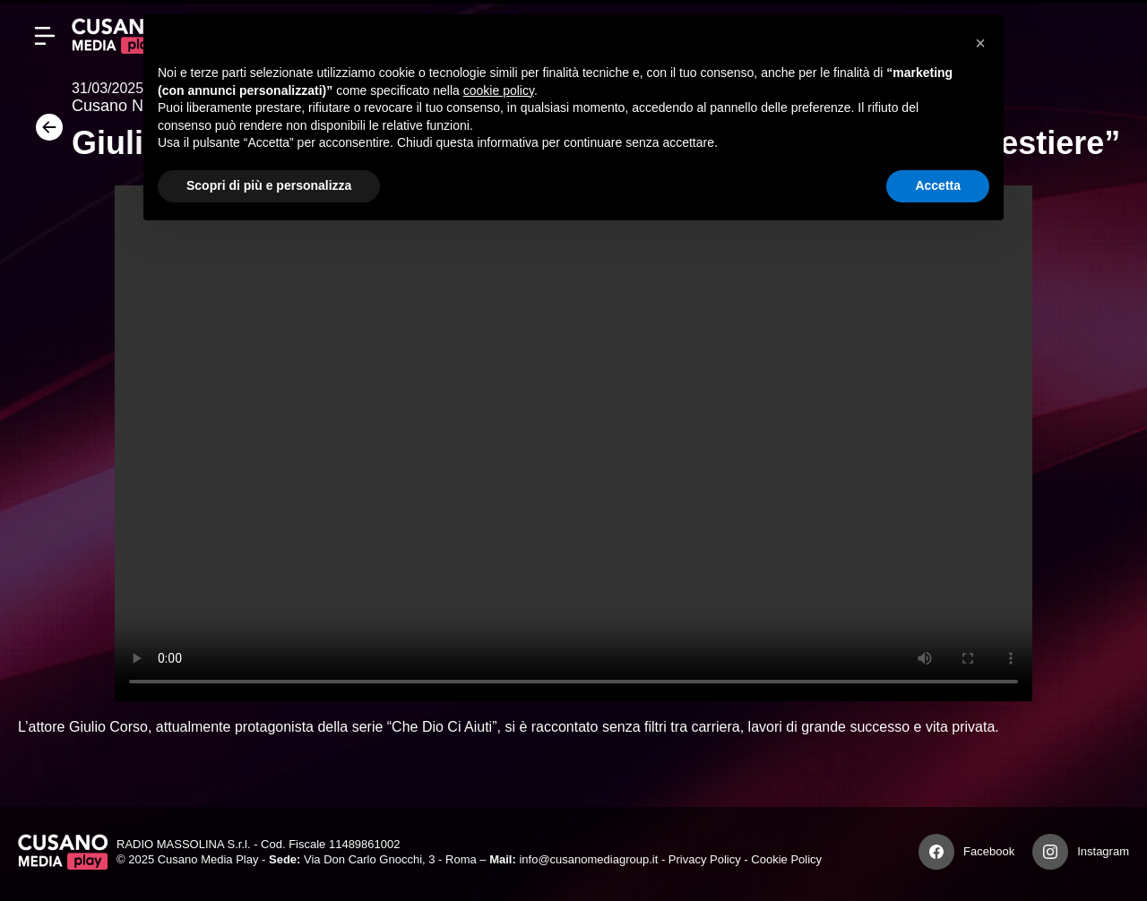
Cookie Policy (786, 859)
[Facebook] (936, 852)
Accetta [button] (938, 185)
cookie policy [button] (498, 90)
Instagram (1103, 851)
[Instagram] (1050, 852)
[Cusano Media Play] (116, 36)
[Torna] (45, 133)
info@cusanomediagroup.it (588, 859)
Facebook (988, 851)
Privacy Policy (704, 859)
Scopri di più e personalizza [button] (268, 185)
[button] (980, 43)
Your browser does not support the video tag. (573, 443)
